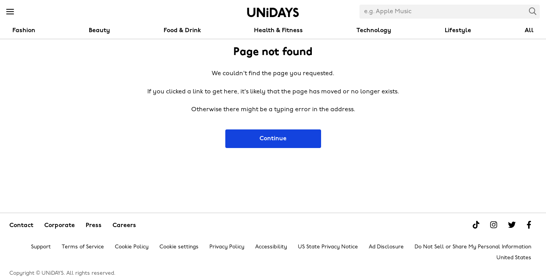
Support (41, 247)
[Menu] (10, 12)
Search (532, 11)
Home (273, 12)
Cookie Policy (132, 247)
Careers (124, 225)
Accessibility (271, 247)
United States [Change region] (513, 258)
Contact (21, 225)
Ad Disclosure (386, 247)
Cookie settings (179, 247)
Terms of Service (83, 247)
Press (94, 225)
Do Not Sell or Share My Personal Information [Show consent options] (473, 247)
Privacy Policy (226, 247)
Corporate (59, 225)
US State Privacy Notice (328, 247)
